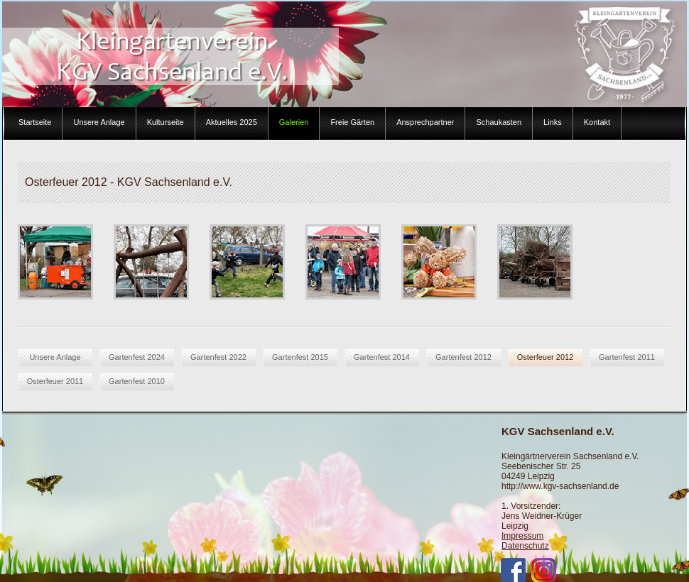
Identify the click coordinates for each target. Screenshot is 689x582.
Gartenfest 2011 (627, 357)
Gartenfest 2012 (463, 357)
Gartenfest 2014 (382, 357)
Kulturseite (165, 122)
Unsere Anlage (98, 122)
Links (552, 122)
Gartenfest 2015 (300, 357)
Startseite (34, 122)
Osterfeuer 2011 (55, 381)
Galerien (294, 122)
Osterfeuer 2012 (545, 357)
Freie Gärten (352, 122)
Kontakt (597, 122)
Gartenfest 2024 (137, 357)
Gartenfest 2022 (218, 357)
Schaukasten (498, 122)
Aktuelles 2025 (231, 122)
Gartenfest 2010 (137, 381)
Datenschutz (525, 546)
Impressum (522, 536)
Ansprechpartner (425, 122)
